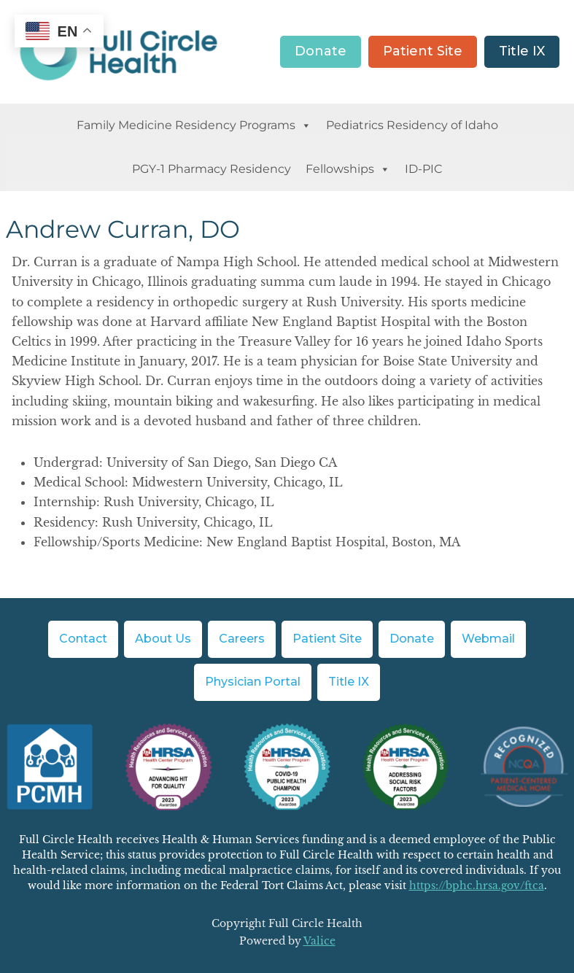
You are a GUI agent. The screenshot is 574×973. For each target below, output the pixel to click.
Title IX (522, 51)
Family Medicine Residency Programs (194, 125)
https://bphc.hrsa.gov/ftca (476, 885)
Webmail (488, 639)
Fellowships (348, 169)
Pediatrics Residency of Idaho (412, 125)
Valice (319, 940)
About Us (163, 639)
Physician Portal (252, 682)
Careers (242, 639)
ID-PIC (424, 169)
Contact (83, 639)
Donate (320, 51)
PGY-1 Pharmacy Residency (211, 169)
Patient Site (422, 51)
